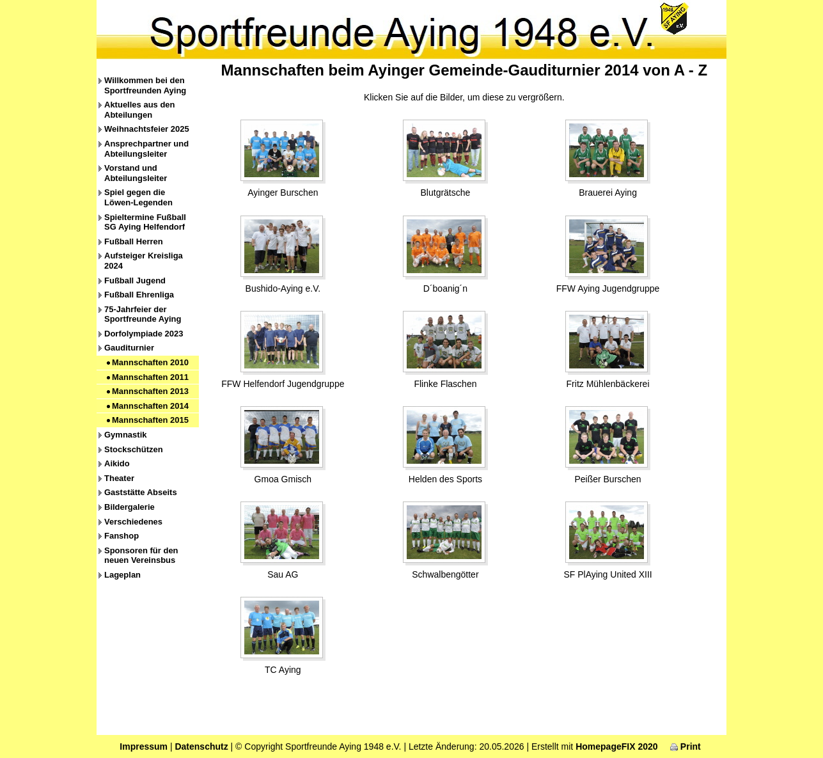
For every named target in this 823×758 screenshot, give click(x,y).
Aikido (117, 463)
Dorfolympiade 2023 (144, 333)
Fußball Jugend (135, 280)
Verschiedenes (133, 521)
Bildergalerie (129, 507)
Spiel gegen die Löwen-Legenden (138, 197)
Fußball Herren (133, 241)
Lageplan (122, 575)
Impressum (144, 746)
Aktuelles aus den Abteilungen (139, 110)
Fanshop (121, 536)
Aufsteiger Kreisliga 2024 (143, 261)
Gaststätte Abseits (140, 492)
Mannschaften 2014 (150, 406)
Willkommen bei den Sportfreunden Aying (145, 85)
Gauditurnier (129, 347)
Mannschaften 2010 (150, 362)
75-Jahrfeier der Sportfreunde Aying (142, 314)
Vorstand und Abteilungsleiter (135, 173)
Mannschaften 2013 (150, 391)
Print (685, 746)
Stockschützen (133, 449)
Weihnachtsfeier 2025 (146, 129)
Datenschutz (201, 746)
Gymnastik (125, 434)
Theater (119, 478)
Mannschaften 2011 (150, 377)
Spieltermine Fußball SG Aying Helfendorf (145, 222)
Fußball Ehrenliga (139, 294)
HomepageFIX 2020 (616, 746)
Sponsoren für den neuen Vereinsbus (141, 555)
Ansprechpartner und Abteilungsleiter (146, 149)
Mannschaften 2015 (150, 420)
